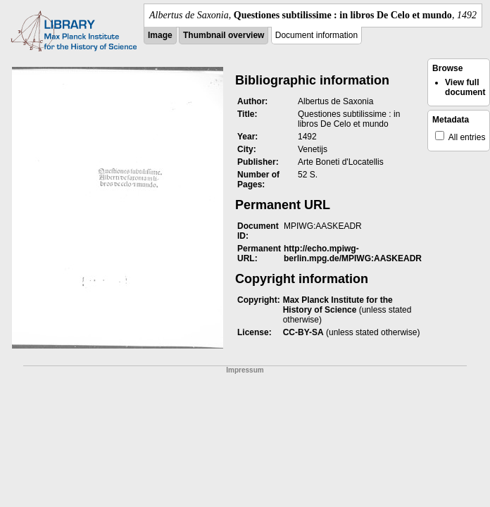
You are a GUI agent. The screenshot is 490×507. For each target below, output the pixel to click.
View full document (465, 87)
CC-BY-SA (303, 332)
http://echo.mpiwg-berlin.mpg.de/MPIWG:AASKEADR (353, 253)
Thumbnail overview (223, 35)
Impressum (244, 370)
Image (160, 35)
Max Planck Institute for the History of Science (338, 305)
